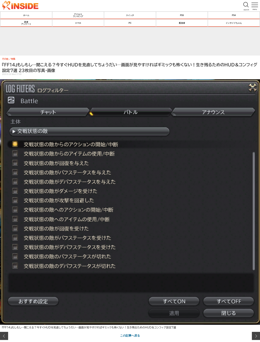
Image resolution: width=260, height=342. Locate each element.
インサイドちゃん (234, 23)
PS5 (182, 15)
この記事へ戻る (130, 335)
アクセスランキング (78, 15)
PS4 (234, 15)
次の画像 (256, 336)
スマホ (78, 23)
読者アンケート (26, 23)
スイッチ (130, 15)
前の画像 (4, 336)
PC (130, 23)
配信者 (182, 23)
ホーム (26, 15)
